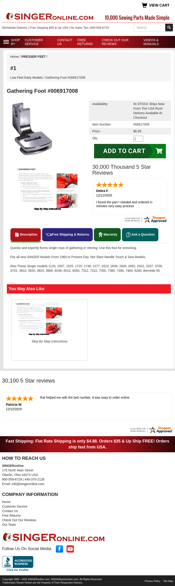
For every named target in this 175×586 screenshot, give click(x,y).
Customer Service (34, 42)
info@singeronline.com (28, 483)
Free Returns (85, 42)
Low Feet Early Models (88, 71)
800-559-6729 (12, 478)
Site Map (168, 580)
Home (14, 56)
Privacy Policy (152, 580)
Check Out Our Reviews (115, 42)
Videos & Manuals (151, 42)
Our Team (9, 524)
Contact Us (64, 42)
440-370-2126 (34, 478)
